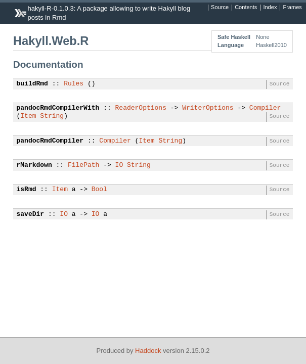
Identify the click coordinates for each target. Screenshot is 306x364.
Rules (73, 83)
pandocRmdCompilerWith (58, 108)
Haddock (148, 350)
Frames (292, 8)
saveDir (31, 214)
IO (119, 165)
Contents (246, 8)
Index (270, 8)
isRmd (26, 189)
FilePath (83, 165)
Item (28, 116)
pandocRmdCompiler (50, 141)
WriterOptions (207, 108)
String (52, 116)
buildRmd (32, 83)
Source (220, 8)
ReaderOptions (140, 108)
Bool (99, 189)
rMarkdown (34, 165)
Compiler (265, 108)
